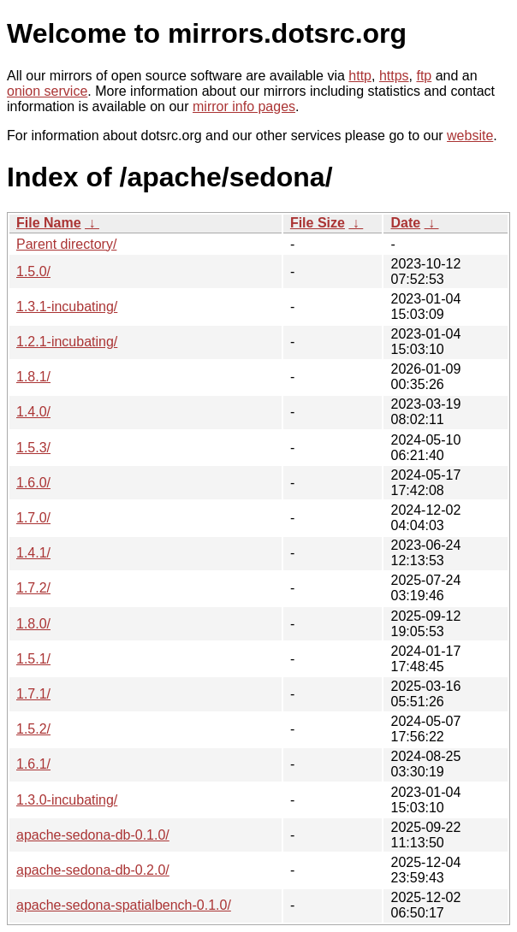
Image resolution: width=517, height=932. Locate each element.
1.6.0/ (33, 482)
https (394, 75)
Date (405, 222)
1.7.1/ (33, 694)
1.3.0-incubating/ (66, 800)
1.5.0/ (33, 271)
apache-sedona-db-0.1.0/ (92, 835)
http (359, 75)
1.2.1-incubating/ (66, 341)
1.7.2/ (33, 588)
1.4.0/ (33, 411)
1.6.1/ (33, 764)
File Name (48, 222)
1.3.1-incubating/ (66, 306)
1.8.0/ (33, 623)
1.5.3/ (33, 447)
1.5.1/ (33, 659)
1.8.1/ (33, 376)
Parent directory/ (66, 244)
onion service (47, 91)
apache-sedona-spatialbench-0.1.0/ (123, 905)
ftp (423, 75)
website (470, 135)
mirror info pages (244, 106)
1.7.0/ (33, 517)
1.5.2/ (33, 729)
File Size (317, 222)
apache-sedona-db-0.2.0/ (92, 870)
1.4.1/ (33, 553)
